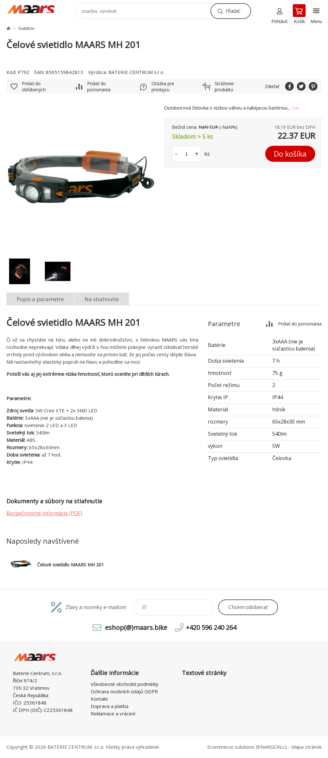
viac (295, 107)
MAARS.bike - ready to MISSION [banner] (34, 9)
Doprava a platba (109, 706)
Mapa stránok (306, 747)
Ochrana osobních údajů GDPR (124, 691)
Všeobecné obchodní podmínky (125, 684)
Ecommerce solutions (231, 747)
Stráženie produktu (224, 86)
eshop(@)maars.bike (136, 627)
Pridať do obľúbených (34, 86)
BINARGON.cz (271, 747)
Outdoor (26, 28)
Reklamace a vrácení (113, 713)
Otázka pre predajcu (163, 86)
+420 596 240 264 (211, 627)
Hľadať (233, 10)
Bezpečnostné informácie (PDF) (44, 513)
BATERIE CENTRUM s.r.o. (136, 72)
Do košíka (290, 154)
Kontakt (99, 699)
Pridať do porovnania (99, 86)
